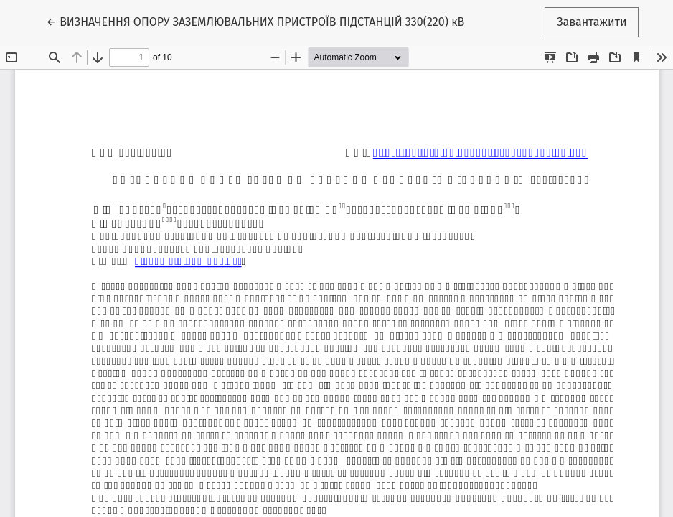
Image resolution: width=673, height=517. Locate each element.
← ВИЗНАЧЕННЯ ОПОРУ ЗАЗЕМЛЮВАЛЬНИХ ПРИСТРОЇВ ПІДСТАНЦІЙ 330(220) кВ (256, 21)
